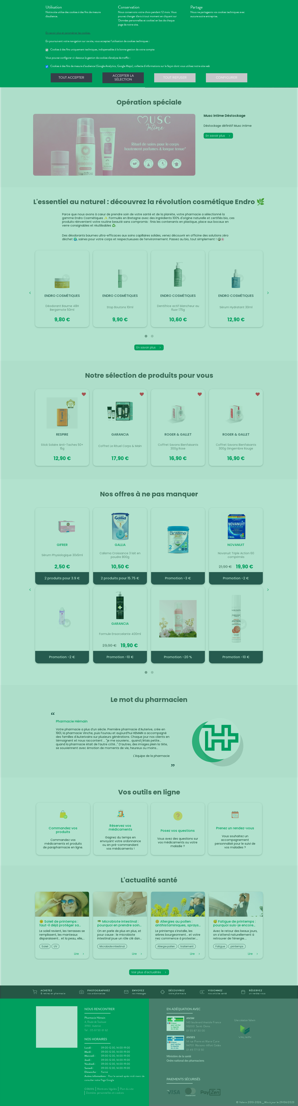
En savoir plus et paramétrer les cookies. (68, 33)
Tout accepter (71, 77)
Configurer (226, 77)
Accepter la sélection (123, 77)
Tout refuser (175, 77)
